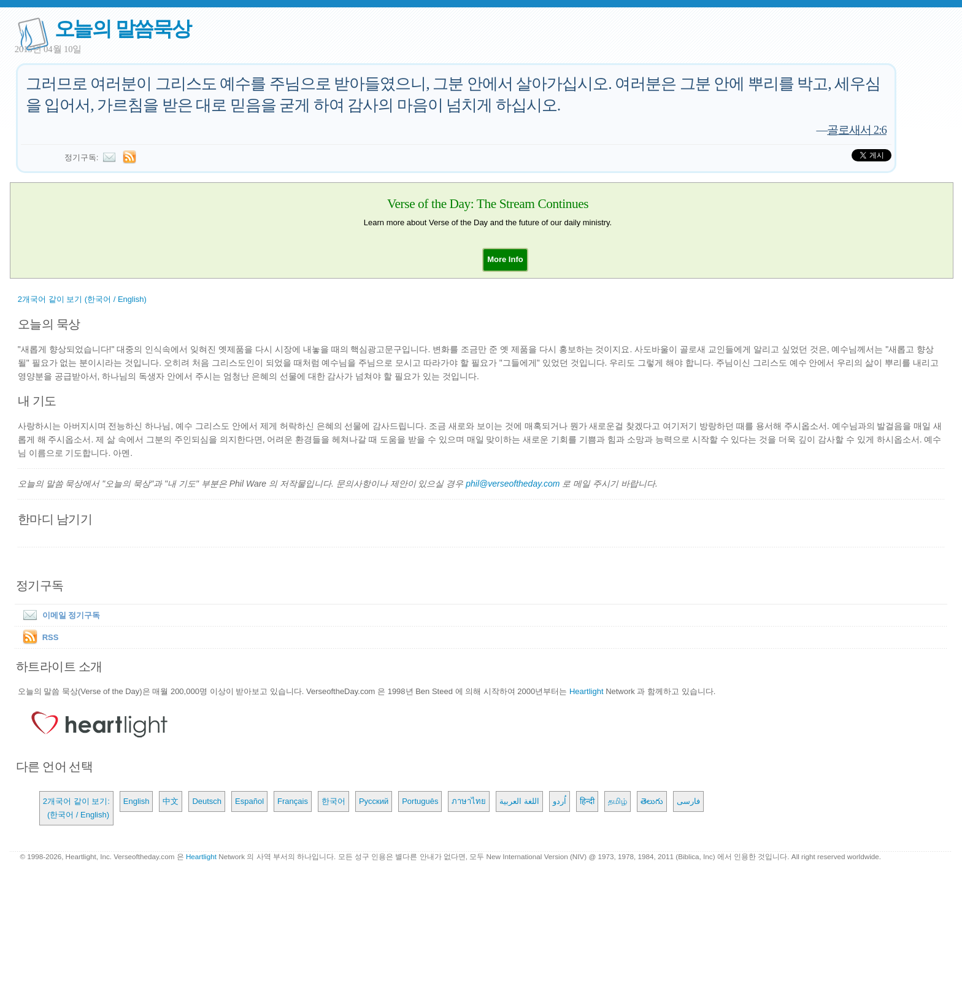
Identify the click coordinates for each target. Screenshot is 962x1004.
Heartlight (586, 691)
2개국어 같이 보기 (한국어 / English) (82, 299)
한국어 (333, 801)
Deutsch (206, 801)
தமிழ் (617, 801)
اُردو (559, 801)
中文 (171, 801)
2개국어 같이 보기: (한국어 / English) (76, 808)
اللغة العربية (519, 801)
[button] (505, 259)
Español (249, 801)
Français (292, 801)
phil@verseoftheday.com (513, 483)
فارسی (688, 801)
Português (420, 801)
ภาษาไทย (469, 801)
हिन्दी (587, 801)
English (136, 801)
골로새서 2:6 (857, 129)
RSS (50, 637)
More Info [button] (505, 259)
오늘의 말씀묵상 (123, 28)
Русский (373, 801)
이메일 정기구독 (59, 615)
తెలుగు (652, 801)
